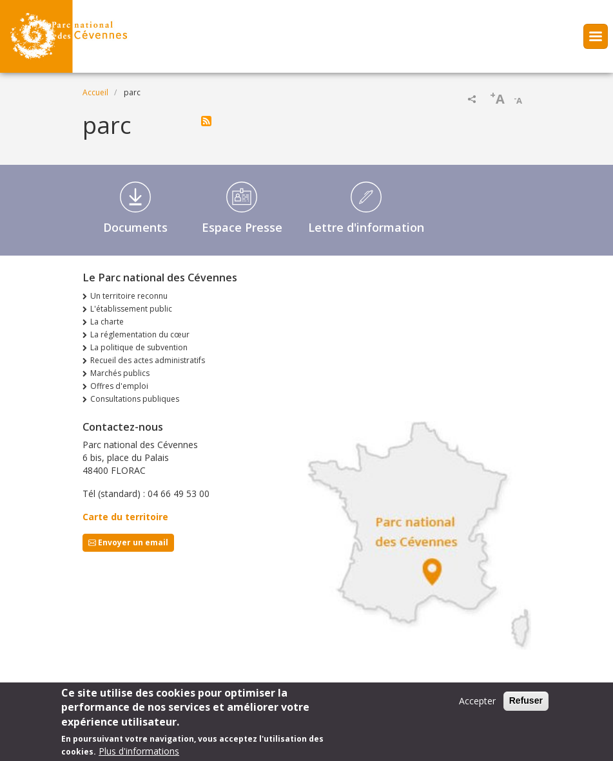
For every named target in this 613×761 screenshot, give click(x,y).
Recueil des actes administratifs (147, 360)
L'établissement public (131, 308)
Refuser (526, 705)
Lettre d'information (366, 227)
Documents (135, 227)
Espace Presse (242, 227)
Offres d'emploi (119, 385)
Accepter (477, 705)
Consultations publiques (134, 398)
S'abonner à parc (206, 121)
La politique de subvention (139, 347)
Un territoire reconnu (129, 295)
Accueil (95, 92)
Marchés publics (120, 373)
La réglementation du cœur (140, 334)
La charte (107, 321)
